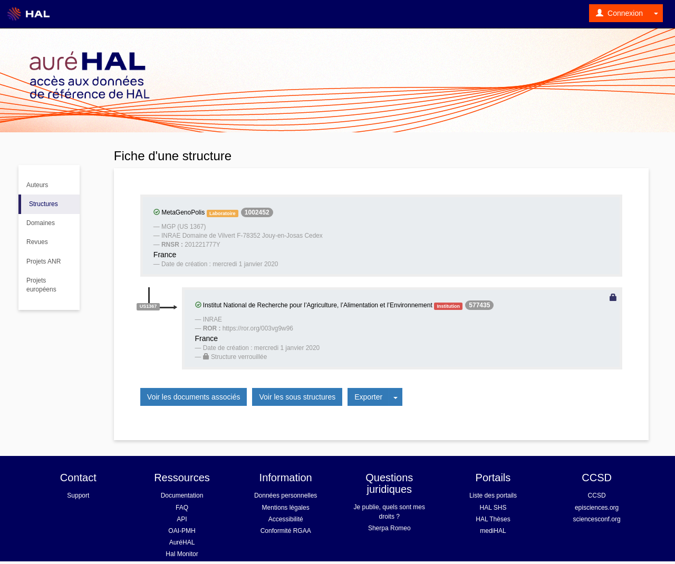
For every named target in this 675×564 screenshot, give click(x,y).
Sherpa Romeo (389, 528)
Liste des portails (493, 495)
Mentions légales (286, 507)
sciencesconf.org (597, 519)
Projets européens (41, 285)
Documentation (182, 495)
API (182, 519)
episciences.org (597, 507)
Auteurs (37, 185)
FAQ (182, 507)
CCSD (597, 495)
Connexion (619, 13)
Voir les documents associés (193, 397)
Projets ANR (43, 261)
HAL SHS (493, 507)
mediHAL (493, 530)
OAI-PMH (181, 530)
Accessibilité (285, 519)
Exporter (368, 397)
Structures (43, 204)
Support (78, 495)
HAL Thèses (493, 519)
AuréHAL (182, 542)
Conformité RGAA (286, 530)
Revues (37, 242)
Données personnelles (285, 495)
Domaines (40, 223)
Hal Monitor (182, 554)
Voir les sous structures (297, 397)
